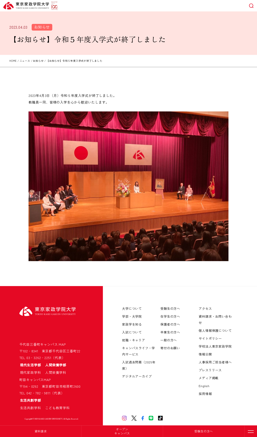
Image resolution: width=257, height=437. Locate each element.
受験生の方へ (203, 431)
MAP (62, 344)
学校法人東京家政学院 (215, 346)
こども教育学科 (57, 407)
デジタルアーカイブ (137, 376)
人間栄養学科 (55, 372)
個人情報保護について (215, 330)
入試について (132, 332)
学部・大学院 (132, 316)
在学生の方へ (170, 316)
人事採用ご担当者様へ (215, 362)
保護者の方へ (170, 324)
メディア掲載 (208, 378)
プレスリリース (210, 370)
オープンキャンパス (122, 431)
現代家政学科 (32, 372)
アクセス (205, 308)
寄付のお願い (170, 348)
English (204, 386)
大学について (132, 308)
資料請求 (41, 431)
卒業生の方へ (170, 332)
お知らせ (42, 27)
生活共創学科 (32, 407)
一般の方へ (168, 340)
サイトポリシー (210, 338)
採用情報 (205, 393)
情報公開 (205, 354)
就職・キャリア (133, 340)
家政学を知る (132, 324)
